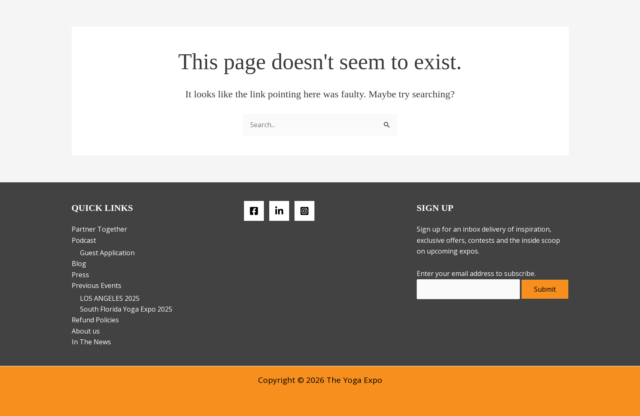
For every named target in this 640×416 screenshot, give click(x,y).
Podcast (84, 240)
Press (80, 274)
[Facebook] (254, 211)
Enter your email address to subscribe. (476, 273)
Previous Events (96, 285)
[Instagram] (304, 211)
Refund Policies (95, 319)
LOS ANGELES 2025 (110, 298)
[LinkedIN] (279, 211)
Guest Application (107, 252)
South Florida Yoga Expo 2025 (126, 309)
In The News (91, 341)
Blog (79, 263)
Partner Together (99, 229)
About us (86, 331)
